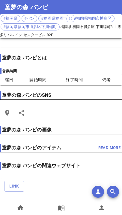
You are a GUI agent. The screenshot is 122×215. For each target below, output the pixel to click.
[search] (113, 192)
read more (109, 148)
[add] (98, 192)
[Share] (21, 113)
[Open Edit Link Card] (7, 113)
